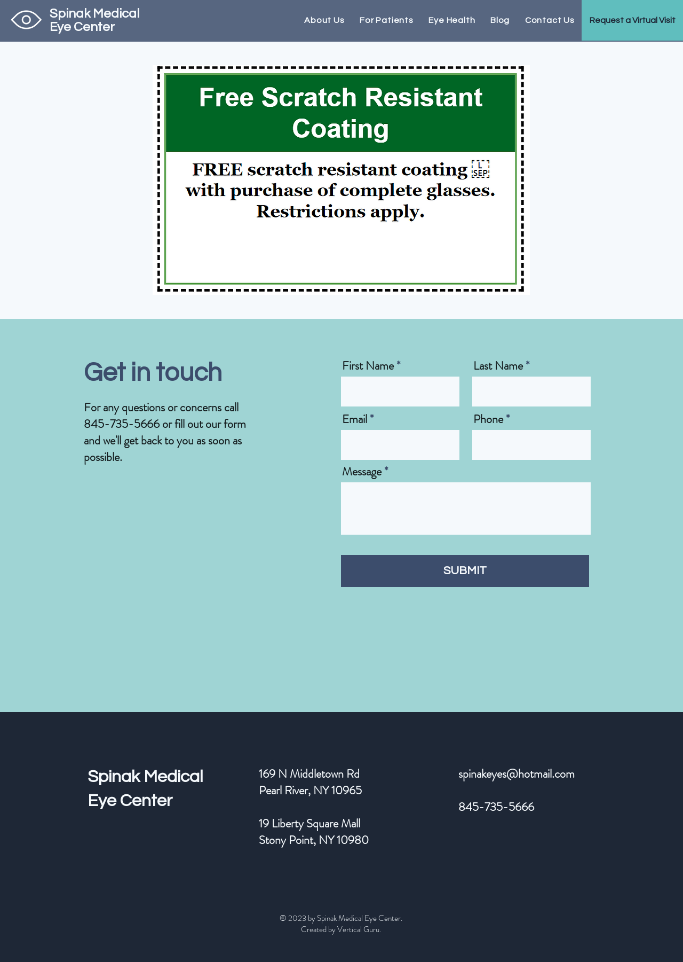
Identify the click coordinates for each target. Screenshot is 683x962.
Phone (488, 419)
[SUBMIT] (465, 571)
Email (354, 419)
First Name (368, 366)
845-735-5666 (122, 424)
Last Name (498, 366)
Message (362, 472)
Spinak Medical (145, 777)
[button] (632, 20)
